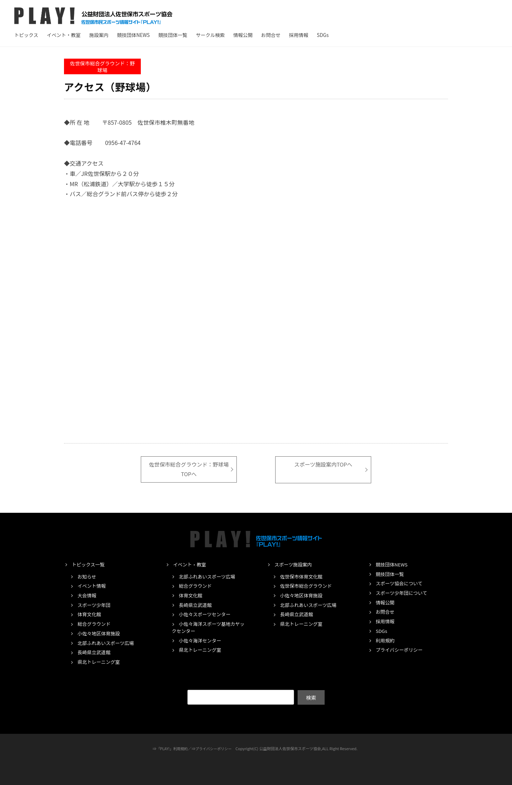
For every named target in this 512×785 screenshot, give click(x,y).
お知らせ (87, 576)
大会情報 (87, 595)
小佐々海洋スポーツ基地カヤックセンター (208, 627)
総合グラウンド (95, 623)
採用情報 (298, 34)
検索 (311, 697)
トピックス (26, 34)
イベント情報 (92, 585)
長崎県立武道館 (95, 652)
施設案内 (98, 34)
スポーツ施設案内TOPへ (323, 464)
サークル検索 (210, 34)
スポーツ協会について (401, 583)
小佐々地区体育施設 (100, 633)
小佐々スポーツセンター (206, 614)
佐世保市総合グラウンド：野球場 (102, 66)
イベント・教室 (64, 34)
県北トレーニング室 (100, 661)
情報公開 (242, 34)
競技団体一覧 (172, 34)
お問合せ (270, 34)
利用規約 (386, 640)
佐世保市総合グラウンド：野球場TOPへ (189, 469)
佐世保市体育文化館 (302, 576)
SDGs (323, 34)
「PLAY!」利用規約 (171, 748)
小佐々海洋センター (201, 640)
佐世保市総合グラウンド (307, 585)
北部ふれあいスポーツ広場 (108, 642)
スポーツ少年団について (403, 592)
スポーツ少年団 (95, 604)
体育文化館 (90, 614)
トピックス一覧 (89, 564)
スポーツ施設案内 (294, 564)
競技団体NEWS (133, 34)
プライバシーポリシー (401, 649)
